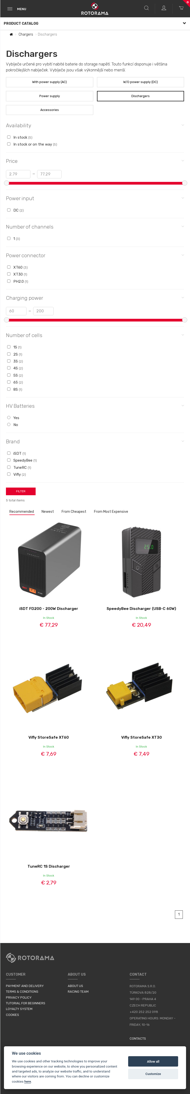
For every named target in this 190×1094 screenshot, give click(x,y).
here (27, 1081)
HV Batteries (95, 405)
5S (15, 375)
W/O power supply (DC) (140, 82)
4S (15, 368)
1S (14, 347)
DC (15, 210)
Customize (153, 1074)
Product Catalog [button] (95, 23)
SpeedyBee (22, 460)
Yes (13, 418)
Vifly (16, 474)
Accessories (49, 110)
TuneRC (19, 467)
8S (14, 389)
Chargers (26, 34)
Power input (95, 198)
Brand (95, 441)
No (12, 425)
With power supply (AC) (49, 82)
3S (15, 361)
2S (14, 354)
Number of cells (95, 335)
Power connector (95, 255)
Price (95, 160)
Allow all (153, 1061)
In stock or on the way (32, 144)
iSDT (16, 453)
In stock (19, 137)
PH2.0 (17, 281)
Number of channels (95, 226)
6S (15, 382)
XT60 (17, 267)
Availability (95, 125)
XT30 (17, 274)
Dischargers (140, 96)
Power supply (49, 96)
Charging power (95, 297)
